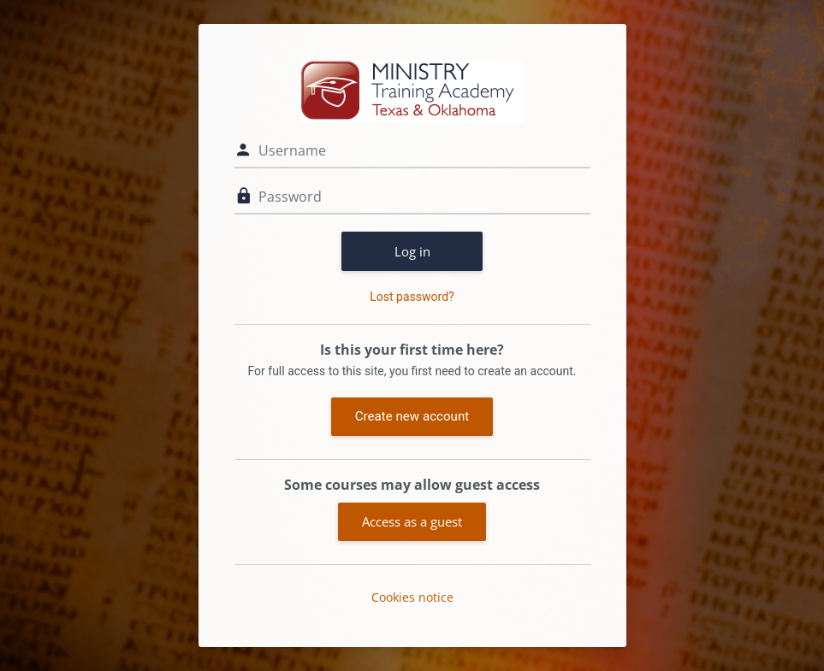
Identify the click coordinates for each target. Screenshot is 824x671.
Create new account (412, 416)
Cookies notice (412, 597)
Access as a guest (412, 521)
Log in (412, 251)
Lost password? (411, 296)
